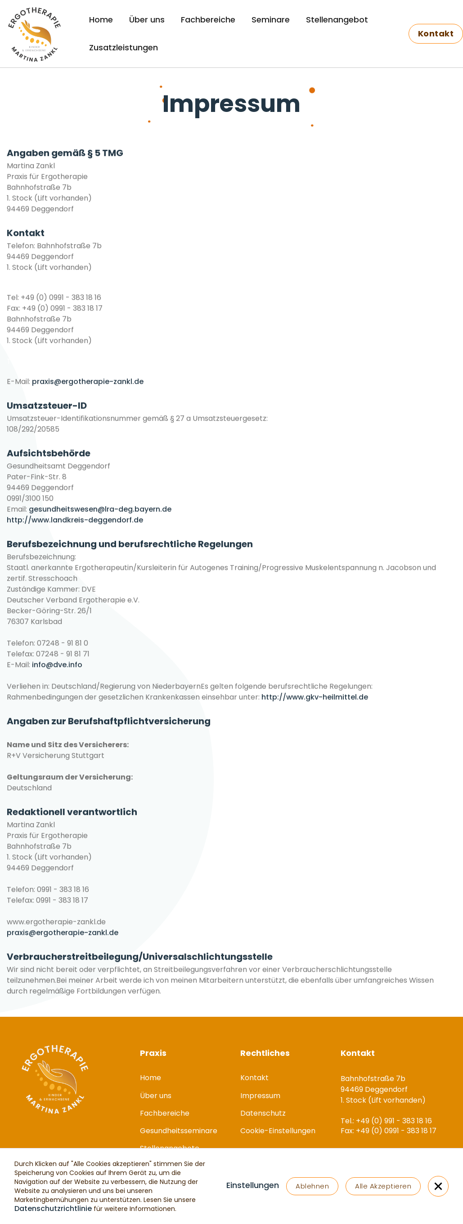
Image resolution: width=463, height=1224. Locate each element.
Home (101, 19)
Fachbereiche (208, 19)
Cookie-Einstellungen (277, 1131)
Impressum (260, 1095)
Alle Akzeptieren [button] (383, 1186)
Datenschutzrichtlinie (53, 1208)
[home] (29, 33)
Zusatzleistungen (123, 47)
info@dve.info (57, 674)
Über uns (147, 19)
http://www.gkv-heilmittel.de (314, 707)
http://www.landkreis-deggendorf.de (75, 530)
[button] (252, 1186)
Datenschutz (263, 1113)
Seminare (271, 19)
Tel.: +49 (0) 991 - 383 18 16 (52, 297)
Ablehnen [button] (312, 1186)
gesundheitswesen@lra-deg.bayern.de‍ (100, 519)
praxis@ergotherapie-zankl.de (88, 391)
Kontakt (254, 1078)
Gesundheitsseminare (178, 1131)
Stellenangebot (337, 19)
